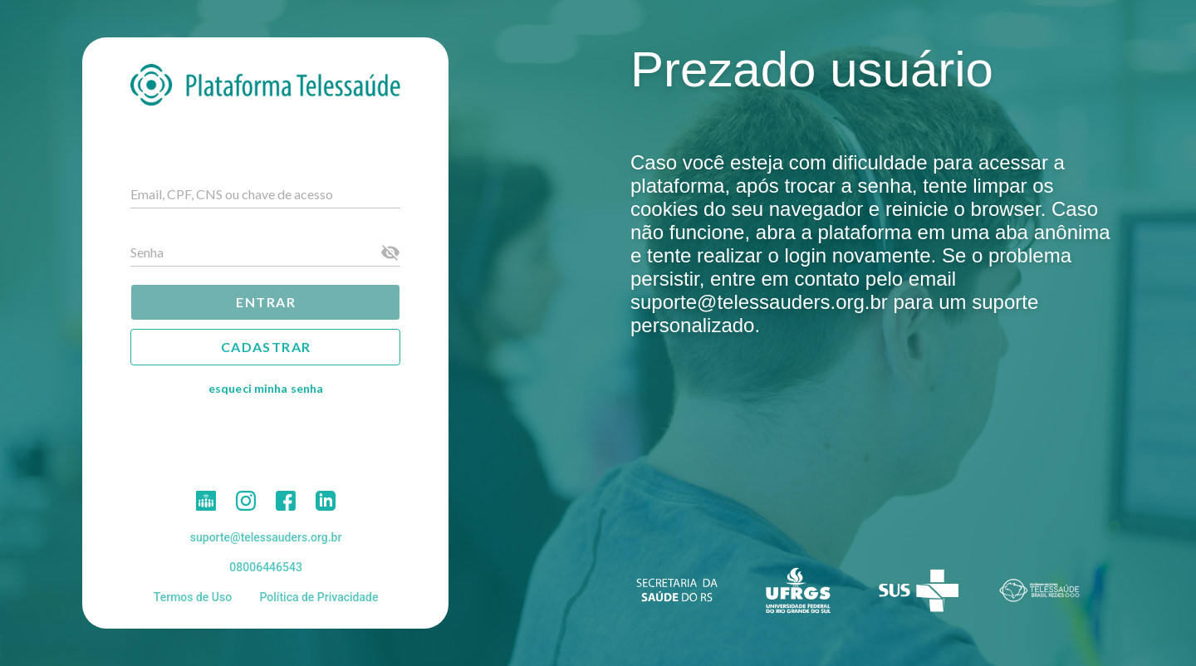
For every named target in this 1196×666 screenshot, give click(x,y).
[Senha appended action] (390, 252)
